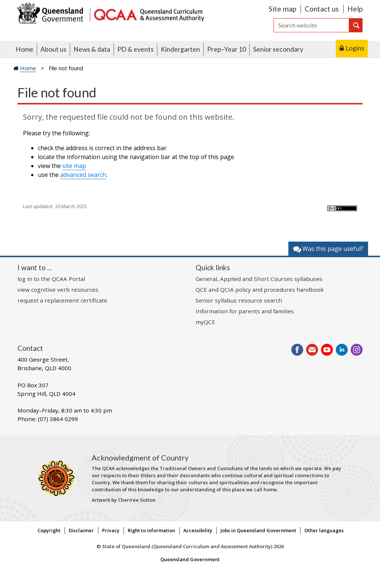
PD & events (135, 49)
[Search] (311, 25)
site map (74, 166)
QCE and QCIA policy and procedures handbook (260, 289)
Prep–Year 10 (226, 49)
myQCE (205, 322)
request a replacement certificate (62, 300)
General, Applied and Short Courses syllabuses (259, 278)
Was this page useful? (328, 249)
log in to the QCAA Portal (51, 278)
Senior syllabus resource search (239, 300)
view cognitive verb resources (57, 289)
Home (24, 49)
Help (355, 8)
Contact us (322, 8)
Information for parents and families (245, 311)
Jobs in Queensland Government (258, 530)
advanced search (83, 175)
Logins (354, 48)
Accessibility (197, 530)
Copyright (48, 530)
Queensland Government (190, 559)
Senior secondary (278, 49)
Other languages (324, 530)
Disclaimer (81, 530)
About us (53, 49)
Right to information (151, 530)
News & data (91, 49)
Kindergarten (180, 49)
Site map (282, 8)
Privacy (110, 530)
